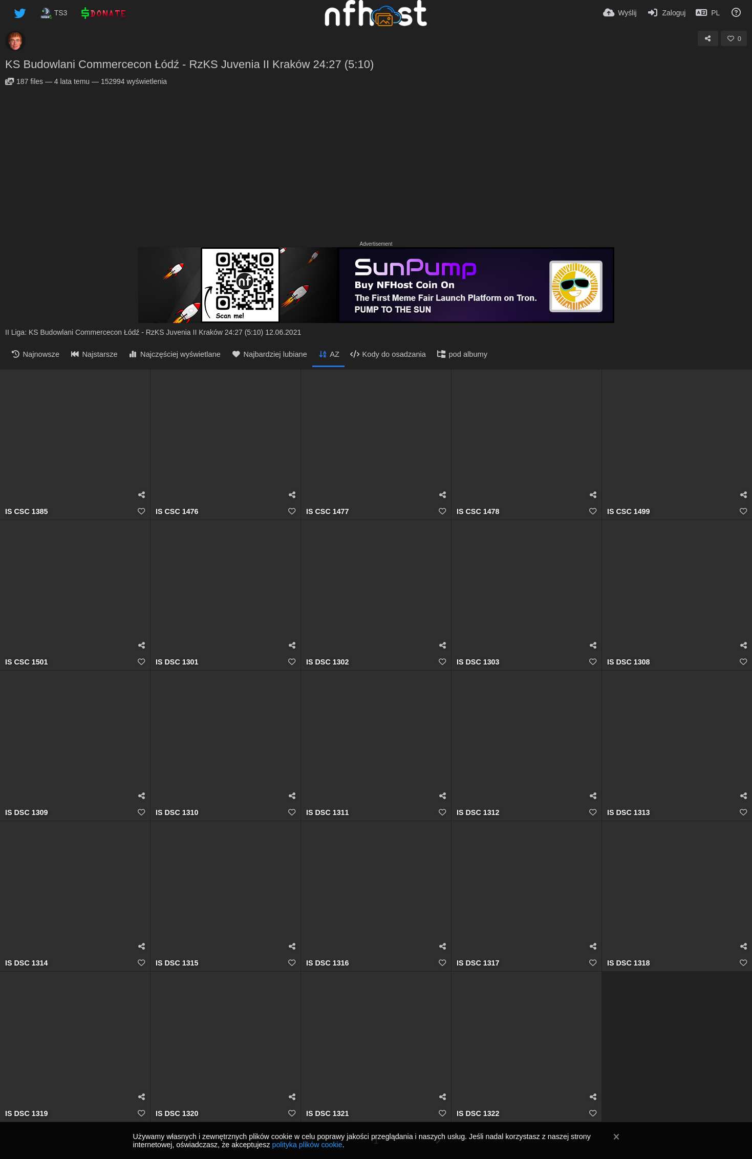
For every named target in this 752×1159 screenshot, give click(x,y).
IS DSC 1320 (177, 1114)
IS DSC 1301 (177, 662)
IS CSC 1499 (628, 512)
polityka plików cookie (307, 1145)
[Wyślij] (620, 13)
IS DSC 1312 (478, 813)
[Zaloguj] (666, 13)
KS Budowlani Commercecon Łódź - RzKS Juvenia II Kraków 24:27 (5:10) (189, 64)
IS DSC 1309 (26, 813)
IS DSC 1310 (177, 813)
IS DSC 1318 (628, 963)
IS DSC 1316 (327, 963)
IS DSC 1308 (628, 662)
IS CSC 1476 (177, 512)
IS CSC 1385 (26, 512)
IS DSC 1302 (327, 662)
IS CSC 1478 (478, 512)
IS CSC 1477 (327, 512)
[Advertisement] (376, 162)
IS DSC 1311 (327, 813)
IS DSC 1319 (26, 1114)
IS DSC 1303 (478, 662)
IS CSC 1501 (26, 662)
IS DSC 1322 (478, 1114)
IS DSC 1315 (177, 963)
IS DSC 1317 (478, 963)
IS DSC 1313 (628, 813)
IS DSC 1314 (26, 963)
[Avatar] (15, 41)
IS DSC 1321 (327, 1114)
